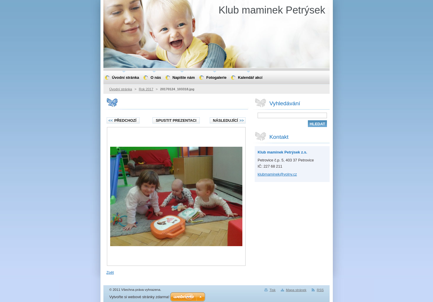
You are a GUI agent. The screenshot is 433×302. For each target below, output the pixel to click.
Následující (228, 120)
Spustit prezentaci (176, 120)
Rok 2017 (146, 89)
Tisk (272, 290)
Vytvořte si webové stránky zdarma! (139, 297)
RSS (320, 290)
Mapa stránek (296, 290)
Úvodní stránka (120, 89)
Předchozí (122, 120)
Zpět (110, 272)
